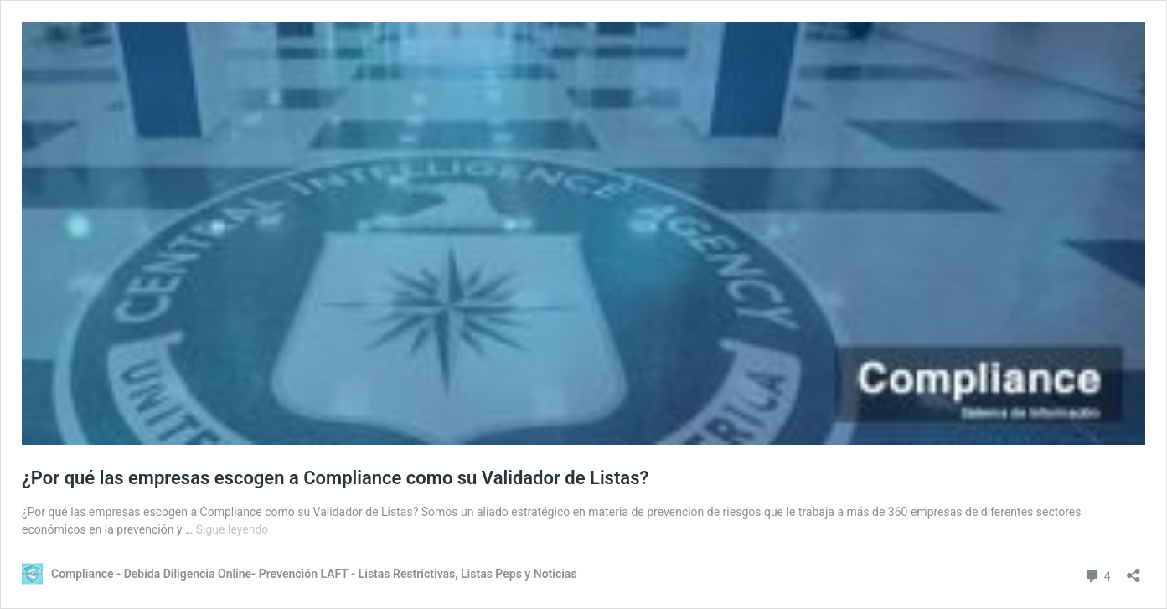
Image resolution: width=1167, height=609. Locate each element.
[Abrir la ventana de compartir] (1133, 570)
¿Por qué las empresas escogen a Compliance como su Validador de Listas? (335, 477)
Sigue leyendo (232, 529)
